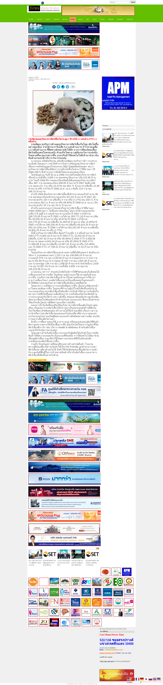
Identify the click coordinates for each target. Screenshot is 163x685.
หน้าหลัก (31, 19)
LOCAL (94, 19)
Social (102, 19)
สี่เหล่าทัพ (56, 19)
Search (133, 2)
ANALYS (80, 19)
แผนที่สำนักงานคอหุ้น (106, 657)
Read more (105, 146)
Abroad (110, 19)
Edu (87, 19)
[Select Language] (134, 682)
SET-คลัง (64, 19)
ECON (73, 19)
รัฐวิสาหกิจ (130, 19)
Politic (48, 19)
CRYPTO (39, 19)
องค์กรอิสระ (120, 19)
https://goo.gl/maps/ (107, 661)
